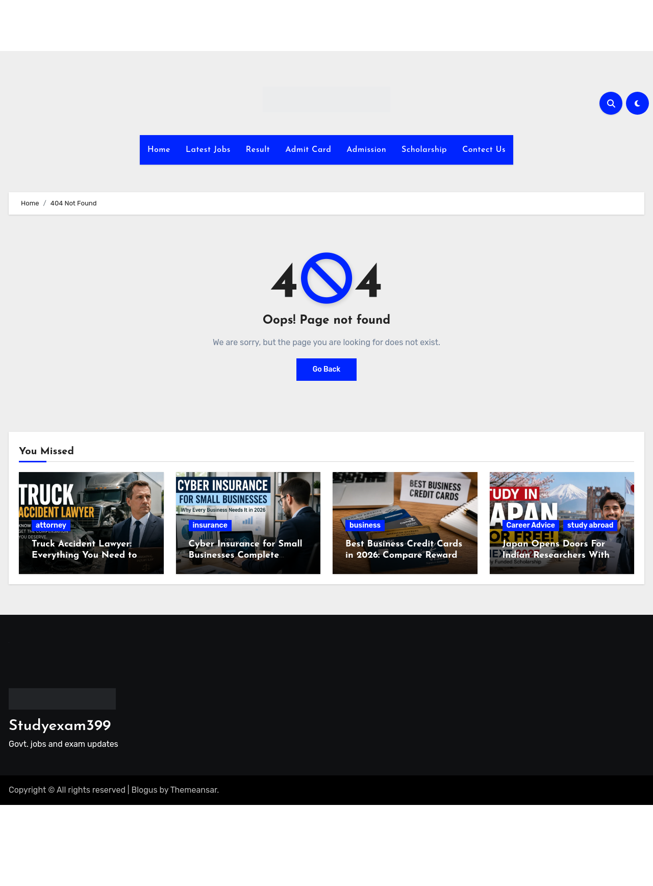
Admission (366, 150)
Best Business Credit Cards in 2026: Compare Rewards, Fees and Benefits (404, 555)
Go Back (327, 369)
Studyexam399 (60, 726)
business (365, 525)
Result (258, 150)
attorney (51, 525)
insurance (210, 525)
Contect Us (484, 150)
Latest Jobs (208, 150)
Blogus (145, 790)
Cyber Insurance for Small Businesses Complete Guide (246, 555)
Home (158, 150)
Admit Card (308, 150)
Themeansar (193, 790)
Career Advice (531, 525)
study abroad (590, 525)
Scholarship (424, 150)
